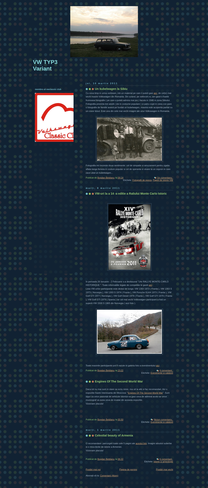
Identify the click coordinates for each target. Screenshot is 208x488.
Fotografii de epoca (142, 180)
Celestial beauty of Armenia (114, 435)
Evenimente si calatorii (162, 373)
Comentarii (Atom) (109, 475)
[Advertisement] (51, 206)
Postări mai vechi (164, 469)
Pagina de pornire (128, 469)
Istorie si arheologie (163, 461)
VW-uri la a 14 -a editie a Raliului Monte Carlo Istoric (131, 193)
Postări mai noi (93, 469)
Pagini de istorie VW (163, 180)
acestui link (141, 443)
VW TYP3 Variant (45, 65)
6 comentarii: (166, 459)
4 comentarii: (166, 370)
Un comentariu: (165, 177)
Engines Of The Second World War (119, 381)
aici (155, 93)
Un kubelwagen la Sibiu (111, 88)
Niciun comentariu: (163, 419)
